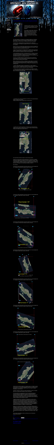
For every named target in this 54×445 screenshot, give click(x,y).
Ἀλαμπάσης (14, 415)
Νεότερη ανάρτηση (15, 440)
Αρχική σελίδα (25, 440)
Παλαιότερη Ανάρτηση (35, 440)
